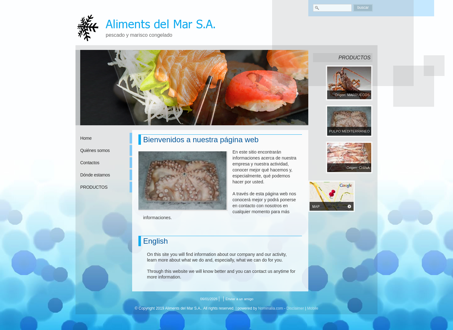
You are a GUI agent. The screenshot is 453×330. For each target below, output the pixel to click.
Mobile (312, 308)
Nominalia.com (270, 308)
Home (86, 138)
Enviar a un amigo (240, 299)
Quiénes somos (95, 150)
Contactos (89, 162)
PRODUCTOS (94, 187)
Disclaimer (295, 308)
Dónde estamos (95, 174)
